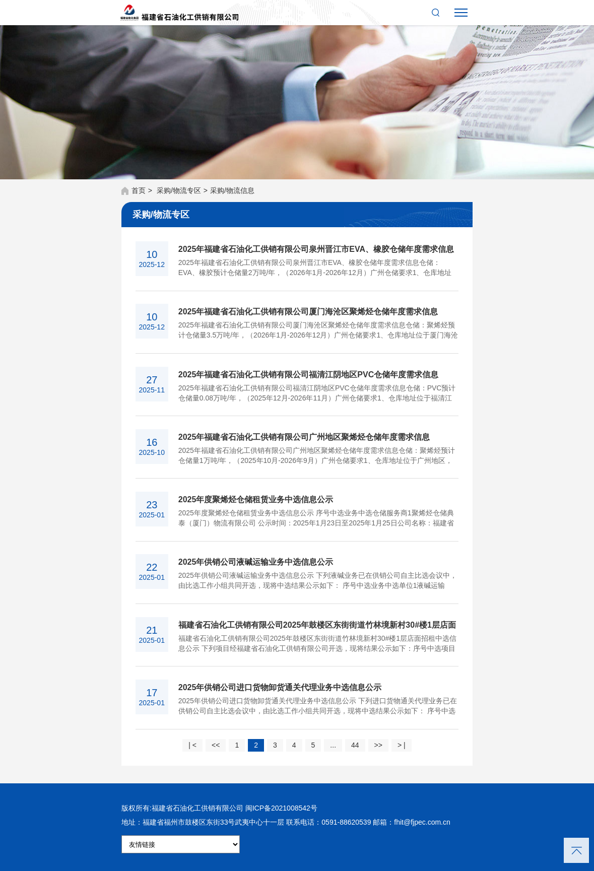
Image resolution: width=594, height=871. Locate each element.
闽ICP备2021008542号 (281, 808)
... (333, 745)
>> (378, 745)
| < (192, 745)
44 (355, 745)
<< (216, 745)
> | (402, 745)
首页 (138, 190)
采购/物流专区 (179, 190)
